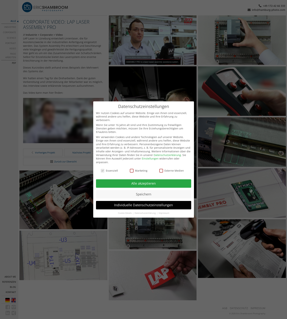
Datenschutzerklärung (167, 155)
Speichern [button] (143, 194)
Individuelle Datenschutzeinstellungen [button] (143, 205)
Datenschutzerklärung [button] (145, 213)
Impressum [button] (164, 213)
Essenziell (109, 170)
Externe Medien (171, 170)
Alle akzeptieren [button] (143, 183)
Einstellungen (150, 158)
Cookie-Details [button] (125, 213)
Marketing (138, 170)
